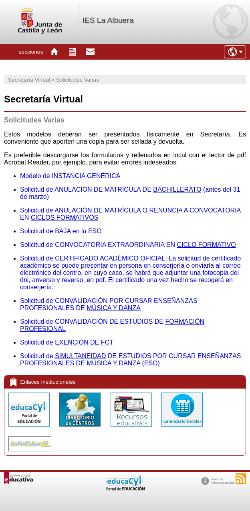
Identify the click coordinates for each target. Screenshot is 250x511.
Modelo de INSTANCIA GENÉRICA (70, 175)
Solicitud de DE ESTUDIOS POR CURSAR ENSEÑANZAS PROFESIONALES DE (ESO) (130, 360)
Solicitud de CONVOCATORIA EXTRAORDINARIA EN (128, 244)
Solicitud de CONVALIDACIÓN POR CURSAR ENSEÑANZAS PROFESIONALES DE (108, 304)
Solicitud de (37, 342)
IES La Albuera (108, 20)
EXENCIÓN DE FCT (84, 342)
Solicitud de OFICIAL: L (96, 258)
